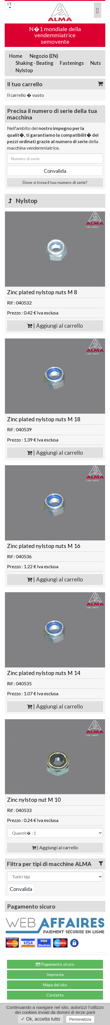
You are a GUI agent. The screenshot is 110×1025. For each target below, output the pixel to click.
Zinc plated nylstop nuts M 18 (43, 419)
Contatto (55, 994)
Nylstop (24, 70)
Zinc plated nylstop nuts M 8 (42, 292)
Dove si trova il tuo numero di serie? (55, 182)
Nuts (95, 63)
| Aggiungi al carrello (55, 325)
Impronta (55, 974)
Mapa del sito (55, 984)
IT (9, 4)
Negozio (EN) (43, 56)
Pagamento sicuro (55, 964)
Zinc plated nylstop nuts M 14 (43, 673)
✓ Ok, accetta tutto (40, 1018)
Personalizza (80, 1019)
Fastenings (71, 63)
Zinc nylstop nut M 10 (34, 799)
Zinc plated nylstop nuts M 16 (43, 546)
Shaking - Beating (34, 63)
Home (15, 56)
